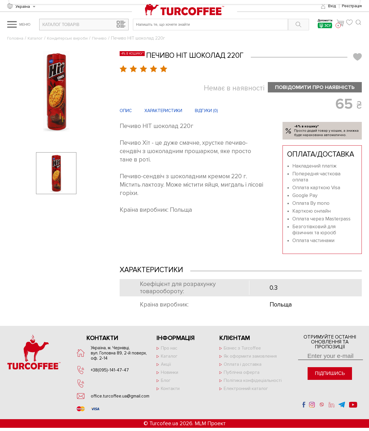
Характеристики (163, 111)
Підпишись (330, 374)
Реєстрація (352, 5)
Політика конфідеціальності (253, 381)
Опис (126, 111)
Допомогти (323, 24)
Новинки (169, 373)
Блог (166, 381)
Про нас (169, 349)
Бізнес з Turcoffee (242, 349)
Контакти (170, 389)
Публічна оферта (241, 373)
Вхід (332, 5)
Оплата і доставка (242, 365)
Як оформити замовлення (250, 357)
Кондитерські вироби (71, 38)
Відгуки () (206, 111)
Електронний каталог (246, 389)
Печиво (104, 38)
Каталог (36, 38)
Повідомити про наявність (310, 87)
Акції (166, 365)
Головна (15, 38)
